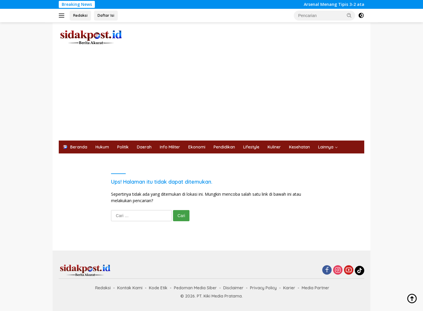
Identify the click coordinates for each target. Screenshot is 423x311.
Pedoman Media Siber (195, 287)
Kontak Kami (129, 287)
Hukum (102, 147)
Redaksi (80, 15)
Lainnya (325, 147)
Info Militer (170, 147)
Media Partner (315, 287)
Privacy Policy (263, 287)
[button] (349, 15)
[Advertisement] (211, 96)
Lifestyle (251, 147)
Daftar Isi (106, 15)
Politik (123, 147)
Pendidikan (224, 147)
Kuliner (274, 147)
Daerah (144, 147)
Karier (289, 287)
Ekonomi (196, 147)
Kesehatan (299, 147)
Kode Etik (158, 287)
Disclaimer (233, 287)
